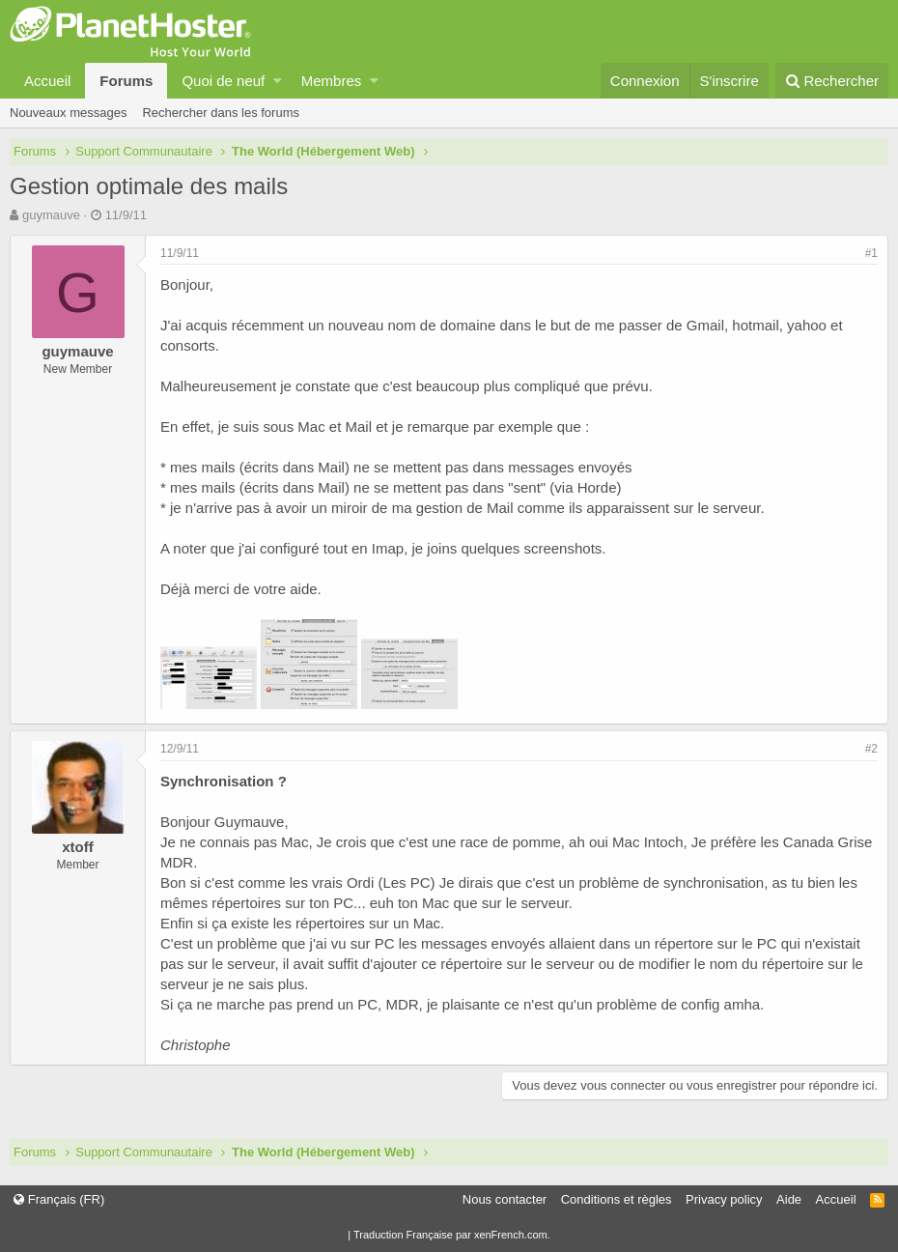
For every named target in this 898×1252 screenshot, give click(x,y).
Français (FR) (59, 1199)
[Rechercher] (831, 81)
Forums (126, 80)
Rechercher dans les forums (220, 112)
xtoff (78, 847)
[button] (277, 81)
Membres (331, 80)
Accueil (47, 80)
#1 (871, 253)
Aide (788, 1199)
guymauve (51, 215)
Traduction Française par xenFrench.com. (451, 1234)
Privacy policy (724, 1199)
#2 (871, 748)
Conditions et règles (616, 1199)
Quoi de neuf (223, 80)
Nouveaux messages (68, 112)
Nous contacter (505, 1199)
